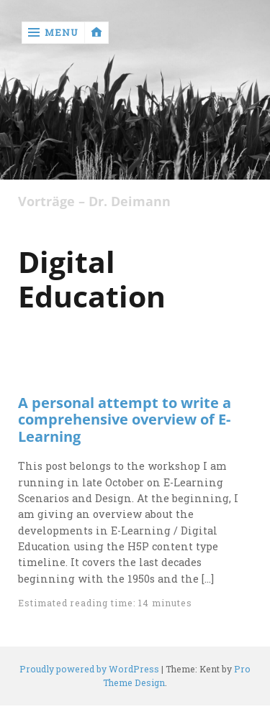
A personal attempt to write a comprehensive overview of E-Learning (124, 419)
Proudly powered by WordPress (89, 669)
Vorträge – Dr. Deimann (94, 201)
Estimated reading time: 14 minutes (105, 602)
